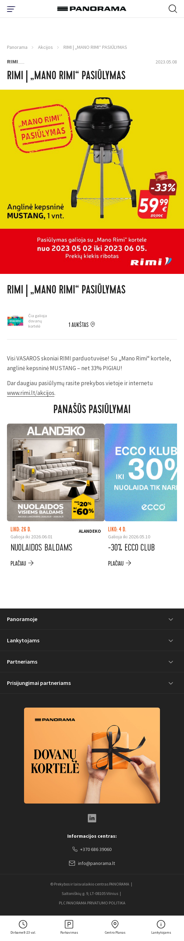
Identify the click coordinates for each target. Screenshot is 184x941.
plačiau (18, 563)
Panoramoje (22, 618)
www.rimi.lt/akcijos (30, 393)
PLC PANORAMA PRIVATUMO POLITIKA (92, 902)
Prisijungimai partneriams (39, 682)
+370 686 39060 (92, 849)
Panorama (17, 47)
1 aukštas (79, 325)
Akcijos (45, 47)
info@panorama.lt (92, 863)
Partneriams (22, 661)
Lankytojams (23, 640)
